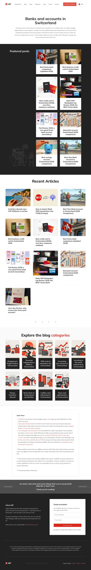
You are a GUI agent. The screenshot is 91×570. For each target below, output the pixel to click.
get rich (47, 419)
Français (83, 563)
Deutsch (79, 563)
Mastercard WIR (38, 440)
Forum (50, 4)
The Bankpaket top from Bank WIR (29, 430)
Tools (44, 4)
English (74, 563)
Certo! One (26, 440)
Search (57, 4)
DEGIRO (38, 424)
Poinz (20, 440)
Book (30, 4)
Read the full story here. (31, 524)
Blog (25, 4)
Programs (37, 4)
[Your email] (67, 520)
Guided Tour (18, 4)
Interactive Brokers (25, 424)
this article (30, 433)
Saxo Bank (53, 424)
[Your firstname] (67, 515)
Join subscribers (70, 4)
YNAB (20, 419)
